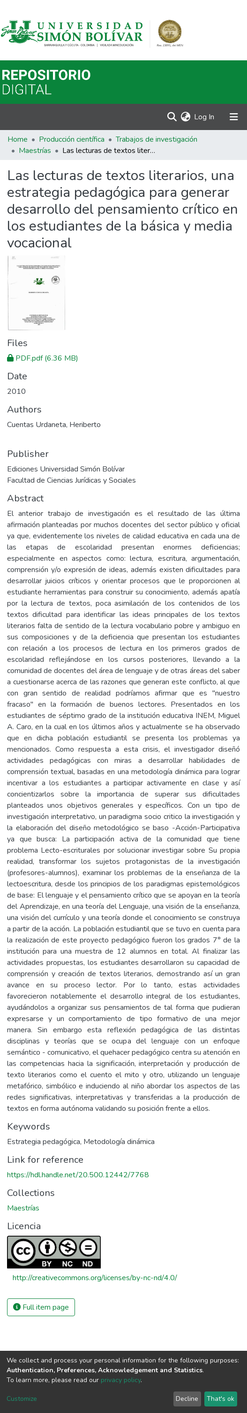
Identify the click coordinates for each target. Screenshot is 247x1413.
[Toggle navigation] (234, 117)
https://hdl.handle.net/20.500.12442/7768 (78, 1175)
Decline (187, 1398)
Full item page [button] (41, 1307)
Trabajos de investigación (156, 139)
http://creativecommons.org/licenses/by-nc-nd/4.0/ (95, 1278)
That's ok (220, 1398)
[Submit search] (172, 117)
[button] (185, 117)
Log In (204, 117)
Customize (22, 1398)
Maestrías (35, 150)
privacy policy (121, 1380)
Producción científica (72, 139)
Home (17, 139)
